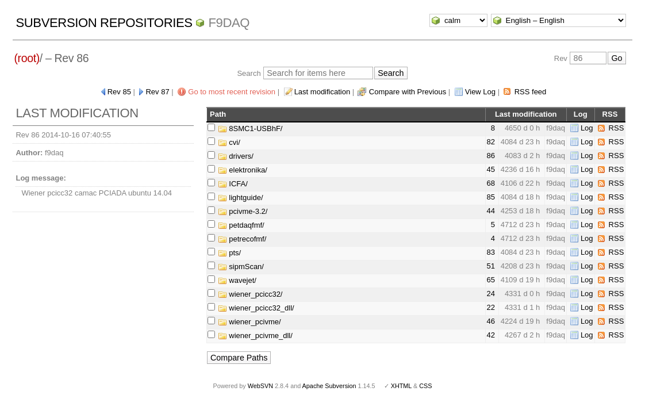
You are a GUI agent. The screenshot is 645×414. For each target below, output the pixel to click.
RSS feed (531, 91)
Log (587, 128)
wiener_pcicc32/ (250, 294)
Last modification (322, 91)
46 (491, 321)
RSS (616, 128)
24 (491, 293)
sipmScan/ (241, 266)
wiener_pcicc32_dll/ (256, 308)
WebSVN (260, 385)
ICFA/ (233, 183)
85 (491, 197)
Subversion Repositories (104, 23)
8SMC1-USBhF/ (250, 128)
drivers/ (236, 156)
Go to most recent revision (231, 91)
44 (491, 210)
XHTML (401, 385)
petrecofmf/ (242, 239)
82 (491, 141)
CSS (425, 385)
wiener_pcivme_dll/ (255, 335)
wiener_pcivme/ (249, 321)
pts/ (229, 252)
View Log (480, 91)
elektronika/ (242, 170)
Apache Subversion (329, 385)
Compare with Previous (407, 91)
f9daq (228, 23)
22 (491, 307)
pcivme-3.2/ (243, 211)
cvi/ (229, 142)
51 (491, 266)
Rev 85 (119, 91)
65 (491, 279)
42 (491, 335)
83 (491, 252)
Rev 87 (157, 91)
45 (491, 169)
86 (491, 155)
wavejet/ (237, 280)
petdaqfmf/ (241, 225)
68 (491, 183)
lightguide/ (240, 197)
